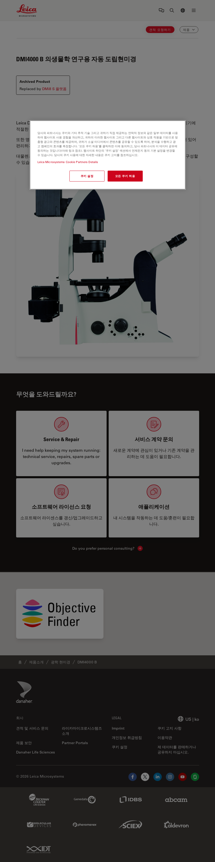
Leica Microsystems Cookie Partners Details (67, 162)
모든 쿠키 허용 (125, 176)
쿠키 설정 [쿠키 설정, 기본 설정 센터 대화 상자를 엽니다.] (87, 176)
